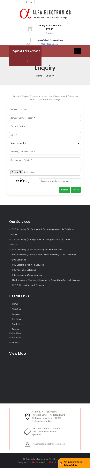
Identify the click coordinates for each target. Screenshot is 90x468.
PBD (51, 462)
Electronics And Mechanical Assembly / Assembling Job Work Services (46, 280)
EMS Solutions (19, 260)
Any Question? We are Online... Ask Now (73, 463)
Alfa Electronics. (40, 459)
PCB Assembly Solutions (24, 270)
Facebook (16, 337)
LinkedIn (16, 342)
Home (39, 76)
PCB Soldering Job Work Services (28, 265)
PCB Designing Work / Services (27, 275)
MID (33, 462)
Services (16, 314)
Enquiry (15, 329)
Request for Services (25, 56)
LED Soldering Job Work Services (28, 285)
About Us (16, 309)
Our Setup (17, 319)
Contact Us (17, 324)
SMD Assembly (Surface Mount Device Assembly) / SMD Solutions (44, 254)
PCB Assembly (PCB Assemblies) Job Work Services (37, 249)
